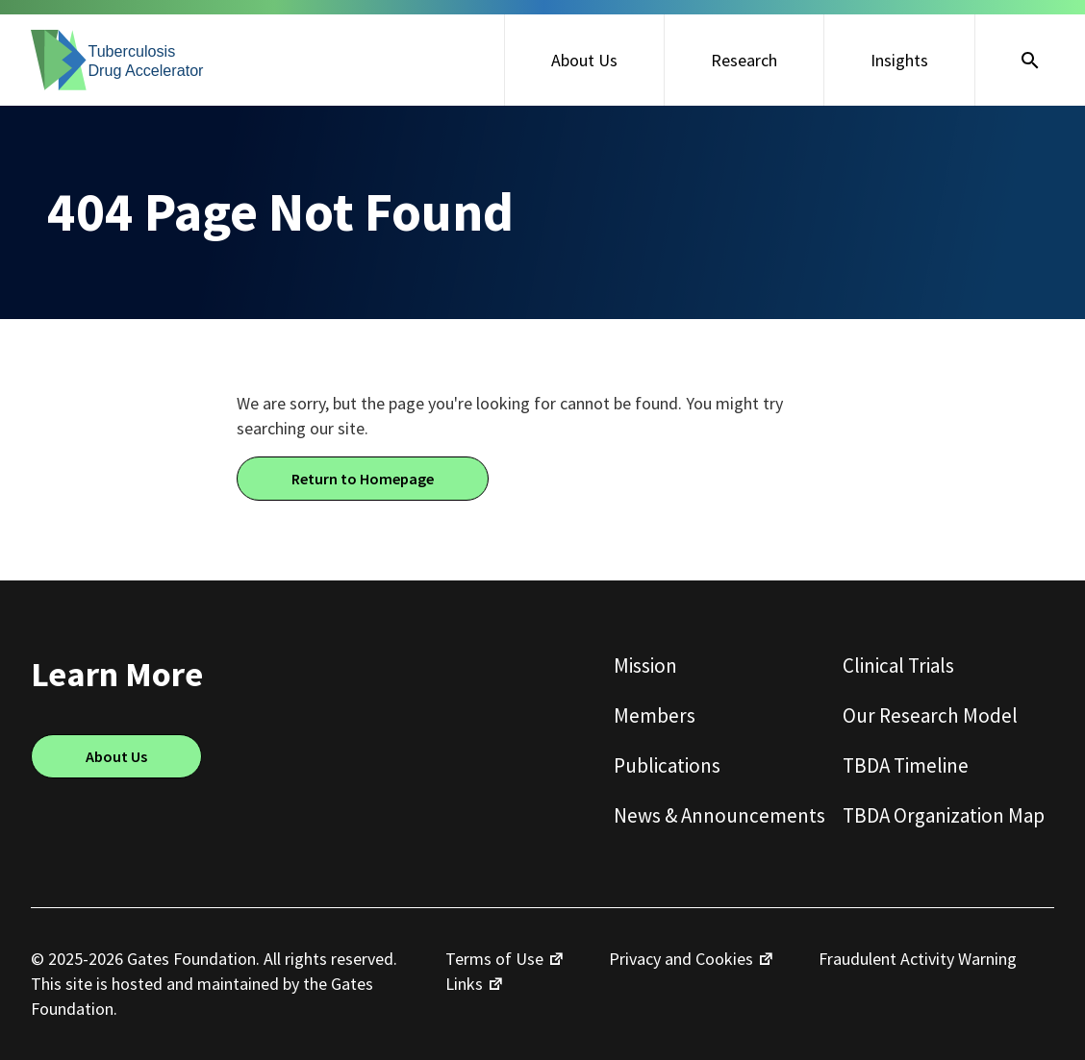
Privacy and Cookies (681, 959)
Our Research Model (930, 715)
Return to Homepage (362, 478)
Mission (645, 665)
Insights (899, 60)
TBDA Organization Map (944, 815)
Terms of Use (494, 959)
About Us (584, 60)
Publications (667, 765)
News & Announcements (719, 815)
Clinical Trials (898, 665)
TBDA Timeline (906, 765)
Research (744, 60)
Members (654, 715)
